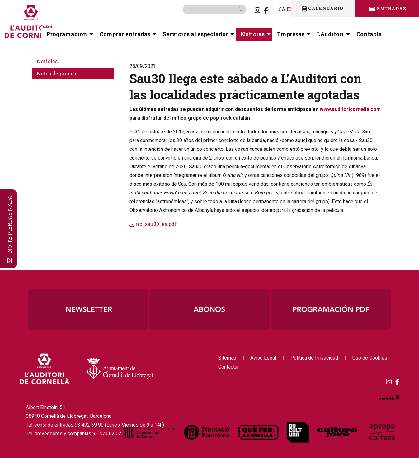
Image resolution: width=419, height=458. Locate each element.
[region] (209, 309)
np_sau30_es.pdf (153, 224)
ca (271, 9)
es (280, 9)
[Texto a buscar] (204, 9)
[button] (232, 9)
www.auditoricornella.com (350, 109)
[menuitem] (247, 10)
